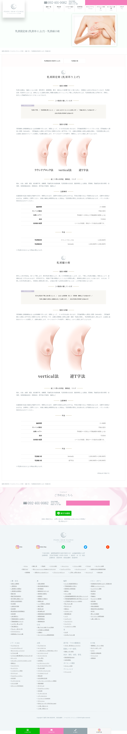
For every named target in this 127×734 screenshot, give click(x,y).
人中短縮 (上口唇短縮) (44, 633)
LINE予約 (28, 731)
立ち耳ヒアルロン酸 (69, 638)
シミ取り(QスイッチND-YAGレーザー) (48, 654)
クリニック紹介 (79, 569)
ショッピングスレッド (17, 651)
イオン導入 (41, 661)
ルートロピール (42, 651)
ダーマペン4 (14, 676)
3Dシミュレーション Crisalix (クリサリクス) (41, 572)
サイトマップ (93, 575)
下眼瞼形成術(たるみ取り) (18, 622)
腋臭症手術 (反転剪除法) (98, 612)
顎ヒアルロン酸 (68, 607)
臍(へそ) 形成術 (95, 617)
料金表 (40, 569)
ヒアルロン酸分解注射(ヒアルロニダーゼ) (22, 659)
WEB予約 (52, 731)
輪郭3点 (66, 594)
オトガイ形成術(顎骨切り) (71, 587)
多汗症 (93, 614)
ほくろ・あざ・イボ (96, 651)
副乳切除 (93, 604)
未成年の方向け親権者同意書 (104, 572)
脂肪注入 (66, 612)
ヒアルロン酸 (14, 656)
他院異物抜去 (41, 622)
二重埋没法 (14, 589)
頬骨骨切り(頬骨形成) (70, 592)
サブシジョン (41, 704)
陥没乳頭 (93, 594)
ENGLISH (105, 575)
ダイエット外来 (68, 669)
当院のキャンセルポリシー (38, 575)
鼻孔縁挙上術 (41, 614)
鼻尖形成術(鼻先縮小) (44, 589)
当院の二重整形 (15, 587)
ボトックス (14, 661)
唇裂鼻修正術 (41, 624)
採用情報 (22, 575)
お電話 (75, 731)
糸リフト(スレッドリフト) (18, 654)
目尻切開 (13, 617)
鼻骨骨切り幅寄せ (43, 597)
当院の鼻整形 (41, 587)
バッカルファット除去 (70, 630)
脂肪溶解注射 (68, 617)
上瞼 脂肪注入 (15, 619)
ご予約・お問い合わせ (77, 575)
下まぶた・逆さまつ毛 (17, 632)
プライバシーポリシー (58, 575)
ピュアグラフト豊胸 (96, 592)
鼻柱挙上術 (41, 612)
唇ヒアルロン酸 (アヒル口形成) (46, 630)
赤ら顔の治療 (41, 671)
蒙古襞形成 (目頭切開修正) (18, 614)
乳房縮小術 (75, 61)
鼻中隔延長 (41, 592)
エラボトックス (68, 614)
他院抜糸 (93, 661)
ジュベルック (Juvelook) (44, 701)
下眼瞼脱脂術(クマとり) (17, 624)
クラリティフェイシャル (44, 674)
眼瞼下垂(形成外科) (16, 599)
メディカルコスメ (43, 699)
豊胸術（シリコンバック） (98, 589)
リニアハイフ (68, 622)
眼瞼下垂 (13, 597)
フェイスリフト (68, 624)
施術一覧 (31, 569)
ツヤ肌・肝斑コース (43, 712)
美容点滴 (40, 679)
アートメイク (68, 675)
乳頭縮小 (93, 597)
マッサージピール (16, 684)
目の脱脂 (13, 607)
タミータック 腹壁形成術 (98, 619)
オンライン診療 (104, 569)
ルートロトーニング (43, 656)
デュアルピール (15, 649)
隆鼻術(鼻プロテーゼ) (44, 594)
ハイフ (66, 619)
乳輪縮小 (93, 599)
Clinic (19, 550)
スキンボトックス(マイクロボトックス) (22, 664)
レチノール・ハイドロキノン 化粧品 (48, 684)
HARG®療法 (67, 663)
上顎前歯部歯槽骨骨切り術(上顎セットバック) (77, 599)
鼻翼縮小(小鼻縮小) (43, 602)
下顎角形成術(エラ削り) (71, 589)
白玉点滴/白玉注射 (43, 681)
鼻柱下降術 (41, 609)
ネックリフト (68, 627)
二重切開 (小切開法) (16, 592)
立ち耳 (66, 635)
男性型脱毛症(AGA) (69, 660)
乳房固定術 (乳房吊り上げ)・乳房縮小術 (102, 587)
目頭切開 (13, 612)
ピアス (93, 654)
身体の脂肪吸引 (95, 609)
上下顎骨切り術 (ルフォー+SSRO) (73, 604)
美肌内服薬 (41, 686)
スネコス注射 (14, 686)
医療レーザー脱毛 (69, 655)
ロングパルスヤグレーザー (45, 669)
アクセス (91, 569)
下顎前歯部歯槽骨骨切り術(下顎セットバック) (77, 602)
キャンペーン (65, 569)
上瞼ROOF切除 (15, 609)
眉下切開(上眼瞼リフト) (17, 602)
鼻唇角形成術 (41, 619)
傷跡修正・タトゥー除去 (98, 649)
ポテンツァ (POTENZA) (17, 689)
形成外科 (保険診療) (96, 656)
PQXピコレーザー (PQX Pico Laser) (48, 707)
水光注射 (13, 681)
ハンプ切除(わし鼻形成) (44, 607)
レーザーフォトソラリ (44, 666)
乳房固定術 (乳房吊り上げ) (52, 61)
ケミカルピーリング (43, 676)
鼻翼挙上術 (41, 604)
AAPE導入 (40, 664)
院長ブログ (18, 572)
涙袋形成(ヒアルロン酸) (17, 637)
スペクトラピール (43, 659)
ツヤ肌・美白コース (43, 709)
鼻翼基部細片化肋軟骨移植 (45, 617)
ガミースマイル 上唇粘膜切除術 (46, 638)
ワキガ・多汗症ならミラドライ (73, 649)
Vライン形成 (67, 597)
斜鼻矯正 (40, 599)
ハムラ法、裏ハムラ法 (17, 627)
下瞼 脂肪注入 (15, 630)
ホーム (21, 569)
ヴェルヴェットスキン (17, 679)
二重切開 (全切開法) (16, 594)
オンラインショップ (83, 572)
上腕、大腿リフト (96, 622)
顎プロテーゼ (68, 609)
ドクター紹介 (51, 569)
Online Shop (41, 550)
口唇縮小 (40, 635)
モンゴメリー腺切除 (96, 602)
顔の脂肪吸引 (94, 607)
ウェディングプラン (66, 572)
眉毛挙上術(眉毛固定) (17, 604)
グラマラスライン (16, 635)
